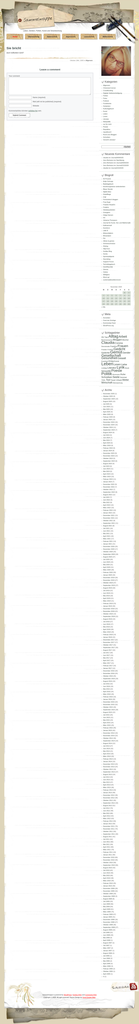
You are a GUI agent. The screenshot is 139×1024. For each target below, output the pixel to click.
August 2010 (107, 868)
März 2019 (107, 601)
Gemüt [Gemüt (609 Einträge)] (116, 352)
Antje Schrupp (108, 181)
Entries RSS (77, 995)
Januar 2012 (107, 824)
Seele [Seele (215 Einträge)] (116, 377)
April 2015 (106, 722)
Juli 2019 (106, 590)
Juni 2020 (106, 562)
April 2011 (106, 847)
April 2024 (106, 443)
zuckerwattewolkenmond (111, 280)
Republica (106, 129)
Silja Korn (106, 249)
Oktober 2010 (108, 862)
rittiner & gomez (108, 241)
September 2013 (109, 772)
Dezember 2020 (108, 546)
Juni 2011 (106, 842)
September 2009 (109, 896)
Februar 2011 (108, 852)
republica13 (107, 132)
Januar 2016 (107, 699)
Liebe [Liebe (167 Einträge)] (124, 364)
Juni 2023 (106, 469)
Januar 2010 (107, 886)
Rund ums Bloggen (110, 134)
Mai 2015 (106, 720)
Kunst (105, 111)
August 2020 (107, 557)
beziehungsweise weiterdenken (114, 186)
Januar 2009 (107, 917)
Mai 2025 (106, 409)
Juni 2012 (106, 811)
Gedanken (106, 106)
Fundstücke (107, 103)
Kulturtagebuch (108, 109)
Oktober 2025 (108, 396)
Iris (104, 217)
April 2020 (106, 567)
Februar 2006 (108, 969)
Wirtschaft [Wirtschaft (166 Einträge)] (106, 382)
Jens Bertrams (108, 160)
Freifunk (106, 101)
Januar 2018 (107, 637)
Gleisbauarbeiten (109, 210)
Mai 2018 (106, 627)
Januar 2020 (107, 575)
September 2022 (109, 492)
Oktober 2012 (108, 800)
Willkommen (108, 37)
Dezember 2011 (108, 826)
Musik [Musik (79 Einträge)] (127, 368)
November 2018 (108, 611)
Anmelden (106, 318)
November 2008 (108, 922)
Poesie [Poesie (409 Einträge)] (116, 370)
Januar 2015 (107, 730)
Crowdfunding (108, 90)
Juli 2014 (106, 746)
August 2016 (107, 681)
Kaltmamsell (107, 225)
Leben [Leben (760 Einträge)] (107, 363)
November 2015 (108, 704)
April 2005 (106, 974)
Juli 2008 (106, 932)
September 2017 (109, 647)
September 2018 (109, 616)
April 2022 (106, 505)
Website (36, 106)
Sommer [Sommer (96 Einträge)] (123, 377)
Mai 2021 (106, 533)
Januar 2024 (107, 450)
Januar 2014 (107, 761)
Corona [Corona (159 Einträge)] (119, 343)
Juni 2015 (106, 717)
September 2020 (109, 554)
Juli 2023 (106, 466)
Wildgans (106, 274)
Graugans (106, 212)
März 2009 (107, 912)
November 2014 (108, 735)
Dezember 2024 (108, 422)
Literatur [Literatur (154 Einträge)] (112, 367)
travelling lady (108, 267)
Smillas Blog (107, 251)
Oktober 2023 (108, 458)
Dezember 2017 (108, 640)
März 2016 (107, 694)
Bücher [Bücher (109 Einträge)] (125, 340)
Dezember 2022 (108, 484)
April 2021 (106, 536)
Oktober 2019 (108, 583)
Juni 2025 (106, 406)
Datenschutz (52, 37)
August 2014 (107, 743)
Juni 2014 (106, 748)
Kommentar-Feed (109, 323)
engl (104, 197)
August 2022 (107, 495)
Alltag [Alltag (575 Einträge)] (113, 336)
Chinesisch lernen (109, 88)
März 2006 (107, 966)
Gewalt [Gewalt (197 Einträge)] (122, 358)
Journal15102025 (122, 165)
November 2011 (108, 829)
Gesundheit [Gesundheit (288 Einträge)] (109, 358)
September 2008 (109, 927)
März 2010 (107, 881)
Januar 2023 (107, 482)
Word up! (106, 277)
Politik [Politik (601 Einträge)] (106, 373)
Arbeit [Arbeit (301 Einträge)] (123, 336)
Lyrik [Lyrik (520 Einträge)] (121, 367)
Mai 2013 (106, 782)
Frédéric (106, 207)
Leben (105, 114)
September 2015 (109, 710)
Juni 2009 (106, 904)
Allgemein (89, 60)
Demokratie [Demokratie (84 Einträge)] (105, 346)
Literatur (106, 119)
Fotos (105, 98)
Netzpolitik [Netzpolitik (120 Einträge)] (106, 371)
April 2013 (106, 785)
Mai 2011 (106, 844)
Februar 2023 (108, 479)
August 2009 (107, 899)
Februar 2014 (108, 759)
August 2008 (107, 930)
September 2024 (109, 430)
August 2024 (107, 432)
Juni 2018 (106, 624)
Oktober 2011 (108, 831)
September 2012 (109, 803)
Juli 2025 (106, 404)
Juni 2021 (106, 531)
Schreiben (106, 137)
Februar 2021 (108, 541)
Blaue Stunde (108, 189)
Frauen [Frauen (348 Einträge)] (123, 346)
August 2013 (107, 774)
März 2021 (107, 539)
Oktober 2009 (108, 893)
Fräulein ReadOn (109, 205)
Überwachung (33, 37)
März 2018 (107, 632)
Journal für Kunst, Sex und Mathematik (117, 223)
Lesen (105, 116)
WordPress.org (108, 325)
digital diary (107, 192)
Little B (105, 230)
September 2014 (109, 741)
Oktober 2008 (108, 925)
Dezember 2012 (108, 795)
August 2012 (107, 805)
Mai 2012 (106, 813)
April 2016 (106, 691)
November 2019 (108, 580)
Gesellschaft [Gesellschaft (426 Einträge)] (111, 355)
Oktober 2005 (108, 971)
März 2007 (107, 948)
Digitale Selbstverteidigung (112, 93)
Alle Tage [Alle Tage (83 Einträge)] (104, 337)
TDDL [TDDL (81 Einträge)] (103, 380)
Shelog (105, 246)
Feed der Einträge (109, 320)
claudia (105, 157)
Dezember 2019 (108, 577)
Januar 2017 (107, 668)
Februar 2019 (108, 603)
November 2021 (108, 518)
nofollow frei (33, 111)
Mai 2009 (106, 906)
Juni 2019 (106, 593)
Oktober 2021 (108, 520)
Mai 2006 (106, 961)
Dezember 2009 (108, 888)
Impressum (70, 37)
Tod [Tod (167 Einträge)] (108, 380)
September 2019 (109, 585)
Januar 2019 (107, 606)
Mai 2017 (106, 658)
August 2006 (107, 953)
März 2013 (107, 787)
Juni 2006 (106, 958)
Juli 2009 (106, 901)
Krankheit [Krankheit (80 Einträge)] (104, 361)
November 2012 (108, 798)
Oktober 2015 (108, 707)
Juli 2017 (106, 653)
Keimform (106, 228)
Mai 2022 (106, 502)
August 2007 (107, 943)
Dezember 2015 (108, 702)
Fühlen (105, 96)
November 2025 (108, 393)
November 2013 (108, 767)
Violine (105, 272)
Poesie (105, 127)
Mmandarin (107, 236)
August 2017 (107, 650)
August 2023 (107, 463)
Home (15, 37)
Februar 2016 (108, 697)
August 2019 (107, 588)
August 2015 (107, 712)
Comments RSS (91, 995)
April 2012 (106, 816)
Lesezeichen (89, 37)
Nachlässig (120, 160)
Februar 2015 (108, 728)
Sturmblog (106, 259)
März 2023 (107, 476)
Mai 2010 (106, 875)
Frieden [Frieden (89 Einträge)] (104, 349)
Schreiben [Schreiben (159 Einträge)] (106, 377)
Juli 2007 (106, 945)
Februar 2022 (108, 510)
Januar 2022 (107, 513)
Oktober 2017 (108, 645)
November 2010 (108, 860)
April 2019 (106, 598)
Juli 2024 (106, 435)
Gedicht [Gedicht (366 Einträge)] (119, 349)
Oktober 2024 (108, 427)
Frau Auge (106, 202)
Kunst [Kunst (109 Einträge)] (116, 361)
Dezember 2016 (108, 671)
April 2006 (106, 963)
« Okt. (103, 307)
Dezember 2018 (108, 609)
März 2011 (107, 849)
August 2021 (107, 526)
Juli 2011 (106, 839)
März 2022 (107, 507)
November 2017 (108, 642)
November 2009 (108, 891)
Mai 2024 (106, 440)
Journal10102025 (117, 168)
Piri (104, 238)
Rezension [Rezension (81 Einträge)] (116, 374)
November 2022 (108, 487)
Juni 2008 (106, 935)
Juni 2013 (106, 779)
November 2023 (108, 456)
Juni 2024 (106, 438)
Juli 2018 (106, 621)
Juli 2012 (106, 808)
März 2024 (107, 445)
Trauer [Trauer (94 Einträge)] (113, 380)
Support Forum (108, 262)
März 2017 (107, 663)
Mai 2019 (106, 596)
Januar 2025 (107, 419)
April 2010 (106, 878)
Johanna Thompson (110, 220)
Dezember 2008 (108, 919)
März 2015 (107, 725)
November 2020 (108, 549)
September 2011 (109, 834)
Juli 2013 (106, 777)
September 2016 (109, 678)
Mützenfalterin (108, 233)
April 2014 (106, 754)
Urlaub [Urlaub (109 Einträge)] (119, 380)
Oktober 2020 (108, 552)
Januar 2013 (107, 792)
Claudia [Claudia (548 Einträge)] (108, 342)
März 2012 (107, 818)
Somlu (105, 254)
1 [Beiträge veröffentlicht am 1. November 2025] (124, 292)
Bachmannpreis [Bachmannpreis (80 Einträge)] (107, 340)
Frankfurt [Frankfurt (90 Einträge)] (113, 346)
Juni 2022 (106, 500)
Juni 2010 (106, 873)
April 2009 (106, 909)
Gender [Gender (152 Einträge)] (126, 352)
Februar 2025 (108, 417)
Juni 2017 (106, 655)
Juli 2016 (106, 684)
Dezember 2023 (108, 453)
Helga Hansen (108, 215)
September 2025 (109, 399)
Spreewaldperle (108, 256)
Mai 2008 (106, 938)
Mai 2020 (106, 564)
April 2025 (106, 412)
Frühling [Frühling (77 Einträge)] (110, 349)
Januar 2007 (107, 950)
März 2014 (107, 756)
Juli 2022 (106, 497)
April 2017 (106, 660)
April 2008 (106, 940)
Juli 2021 (106, 528)
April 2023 (106, 474)
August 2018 (107, 619)
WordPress (68, 995)
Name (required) (39, 97)
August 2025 (107, 401)
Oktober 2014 (108, 738)
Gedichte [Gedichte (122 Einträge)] (105, 353)
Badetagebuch (108, 184)
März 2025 (107, 414)
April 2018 (106, 629)
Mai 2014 (106, 751)
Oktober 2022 (108, 489)
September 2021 (109, 523)
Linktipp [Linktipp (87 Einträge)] (104, 368)
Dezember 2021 (108, 515)
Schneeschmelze (109, 243)
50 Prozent (107, 179)
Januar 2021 (107, 544)
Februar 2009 (108, 914)
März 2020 (107, 570)
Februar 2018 (108, 634)
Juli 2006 (106, 956)
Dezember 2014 (108, 733)
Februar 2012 (108, 821)
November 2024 (108, 425)
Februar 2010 (108, 883)
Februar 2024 (108, 448)
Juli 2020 (106, 559)
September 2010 (109, 865)
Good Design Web (89, 997)
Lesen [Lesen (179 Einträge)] (117, 364)
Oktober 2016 (108, 676)
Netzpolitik (106, 121)
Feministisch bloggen (110, 199)
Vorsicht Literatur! (109, 140)
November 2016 (108, 673)
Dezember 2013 (108, 764)
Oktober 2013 (108, 769)
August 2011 (107, 836)
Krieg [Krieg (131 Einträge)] (111, 361)
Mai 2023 (106, 471)
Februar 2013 (108, 790)
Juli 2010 (106, 870)
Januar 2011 (107, 855)
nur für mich (107, 124)
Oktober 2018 (108, 614)
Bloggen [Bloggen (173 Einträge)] (117, 339)
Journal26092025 (117, 157)
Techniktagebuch (109, 264)
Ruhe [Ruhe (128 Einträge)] (122, 374)
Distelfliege (107, 194)
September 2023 (109, 461)
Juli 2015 (106, 715)
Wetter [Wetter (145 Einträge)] (125, 380)
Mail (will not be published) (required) (47, 102)
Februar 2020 (108, 572)
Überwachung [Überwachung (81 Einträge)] (117, 383)
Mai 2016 (106, 689)
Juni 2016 (106, 686)
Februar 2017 (108, 665)
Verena (105, 269)
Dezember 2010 (108, 857)
